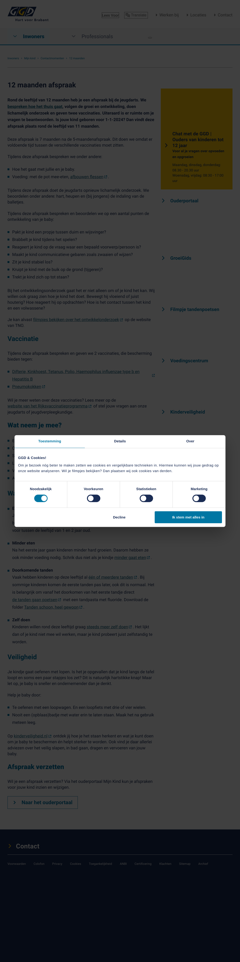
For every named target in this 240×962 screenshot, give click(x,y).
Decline (119, 517)
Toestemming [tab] (49, 441)
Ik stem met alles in (188, 517)
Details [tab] (120, 441)
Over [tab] (190, 441)
